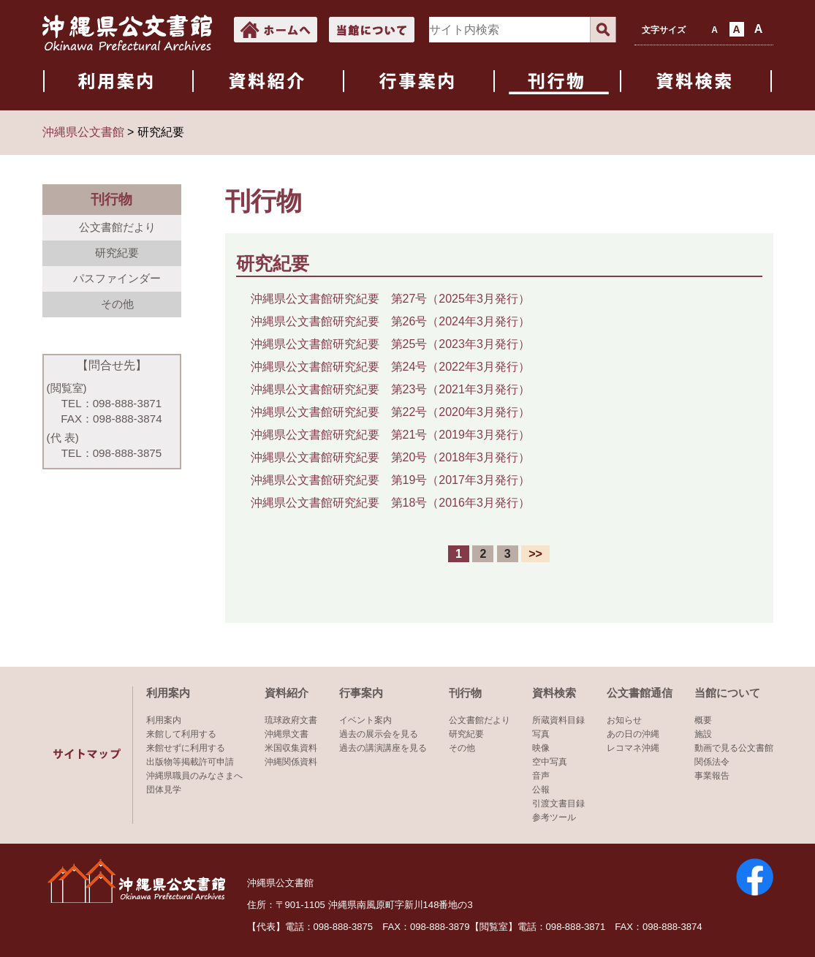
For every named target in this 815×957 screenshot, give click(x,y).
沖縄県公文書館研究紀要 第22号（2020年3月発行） (390, 412)
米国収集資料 (291, 748)
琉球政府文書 (291, 720)
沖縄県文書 (286, 734)
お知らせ (624, 720)
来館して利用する (181, 734)
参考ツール (554, 817)
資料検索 (554, 692)
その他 (117, 304)
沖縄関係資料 (291, 762)
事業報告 (711, 776)
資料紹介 (286, 692)
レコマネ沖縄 (633, 748)
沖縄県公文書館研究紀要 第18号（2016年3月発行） (390, 502)
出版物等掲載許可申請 (190, 762)
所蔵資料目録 (558, 720)
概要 (703, 720)
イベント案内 (365, 720)
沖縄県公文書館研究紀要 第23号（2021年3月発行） (390, 389)
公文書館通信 (639, 692)
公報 (541, 789)
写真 (541, 734)
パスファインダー (117, 278)
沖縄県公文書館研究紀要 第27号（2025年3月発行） (390, 298)
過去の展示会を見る (378, 734)
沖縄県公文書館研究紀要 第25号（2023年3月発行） (390, 344)
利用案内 (168, 692)
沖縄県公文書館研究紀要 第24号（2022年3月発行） (390, 366)
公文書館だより (117, 227)
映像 (541, 748)
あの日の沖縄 (633, 734)
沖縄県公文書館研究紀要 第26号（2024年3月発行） (390, 321)
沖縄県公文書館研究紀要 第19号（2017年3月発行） (390, 480)
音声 (541, 776)
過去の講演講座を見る (383, 748)
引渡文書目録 (558, 803)
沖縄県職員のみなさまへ (194, 776)
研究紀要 (117, 252)
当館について (727, 692)
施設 (703, 734)
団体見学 (163, 789)
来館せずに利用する (185, 748)
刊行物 (465, 692)
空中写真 (549, 762)
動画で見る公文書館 (733, 748)
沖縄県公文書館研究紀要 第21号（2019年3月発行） (390, 434)
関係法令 (711, 762)
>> (535, 554)
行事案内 (361, 692)
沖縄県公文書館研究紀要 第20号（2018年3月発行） (390, 457)
